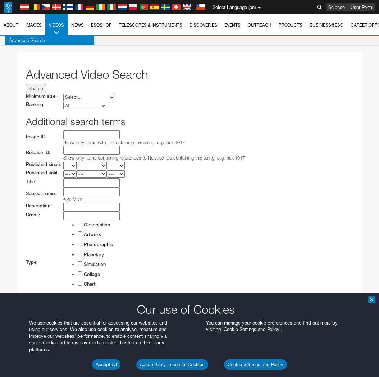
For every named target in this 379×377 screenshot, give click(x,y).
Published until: (42, 172)
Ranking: (35, 104)
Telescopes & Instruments (150, 25)
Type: (32, 262)
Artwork (89, 234)
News (77, 25)
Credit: (33, 214)
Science (336, 7)
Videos (56, 29)
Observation (94, 224)
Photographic (95, 244)
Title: (31, 181)
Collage (89, 274)
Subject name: (41, 193)
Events (232, 25)
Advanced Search (22, 40)
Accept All (106, 364)
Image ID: (36, 136)
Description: (39, 205)
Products (290, 25)
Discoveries (203, 25)
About (11, 25)
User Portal (362, 7)
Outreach (259, 25)
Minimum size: (41, 96)
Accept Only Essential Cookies (172, 364)
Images (34, 25)
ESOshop (101, 25)
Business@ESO (326, 25)
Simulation (92, 264)
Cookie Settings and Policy (255, 364)
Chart (86, 284)
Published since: (43, 164)
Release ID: (38, 152)
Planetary (91, 254)
